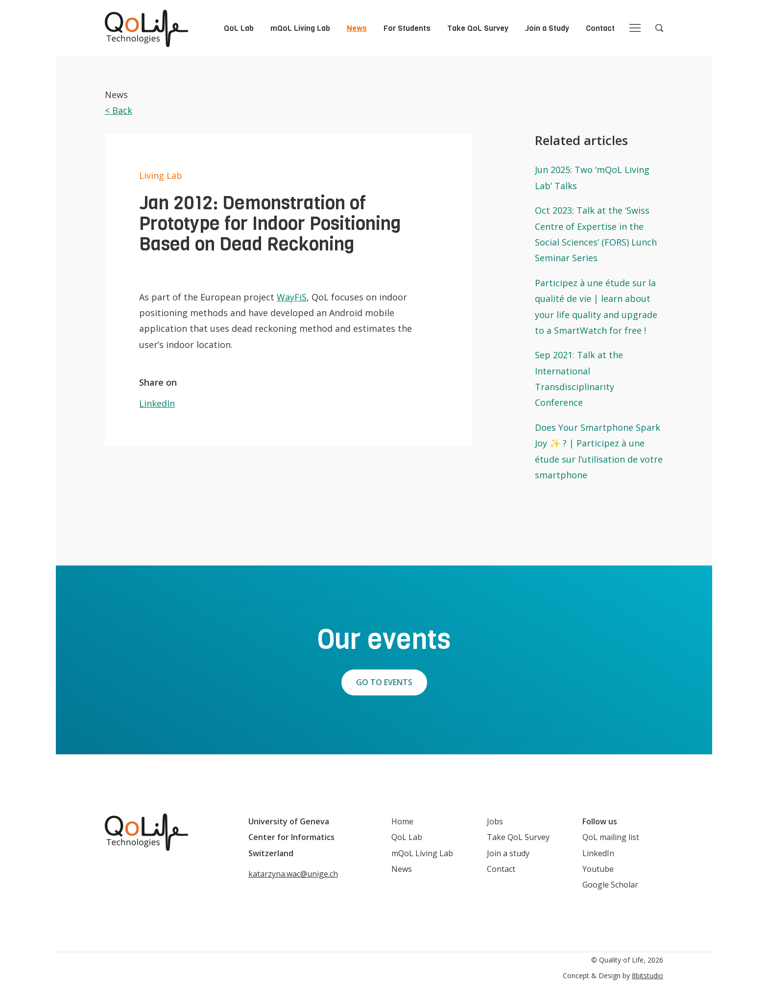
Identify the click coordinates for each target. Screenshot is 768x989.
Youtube (598, 869)
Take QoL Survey (477, 28)
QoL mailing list (610, 837)
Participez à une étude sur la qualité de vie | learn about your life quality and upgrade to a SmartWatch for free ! (596, 306)
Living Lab (160, 175)
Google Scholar (610, 884)
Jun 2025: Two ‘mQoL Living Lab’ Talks (592, 177)
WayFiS (292, 297)
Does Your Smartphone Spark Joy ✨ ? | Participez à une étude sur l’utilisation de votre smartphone (599, 451)
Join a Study (547, 28)
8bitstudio (647, 975)
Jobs (495, 821)
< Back (118, 110)
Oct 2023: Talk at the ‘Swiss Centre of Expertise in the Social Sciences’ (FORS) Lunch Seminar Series (596, 234)
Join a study (508, 853)
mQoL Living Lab (300, 28)
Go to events (384, 682)
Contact (600, 28)
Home (402, 821)
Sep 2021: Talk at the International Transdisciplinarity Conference (579, 378)
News (357, 28)
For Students (407, 28)
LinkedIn (157, 403)
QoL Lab (239, 28)
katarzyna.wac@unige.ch (293, 873)
